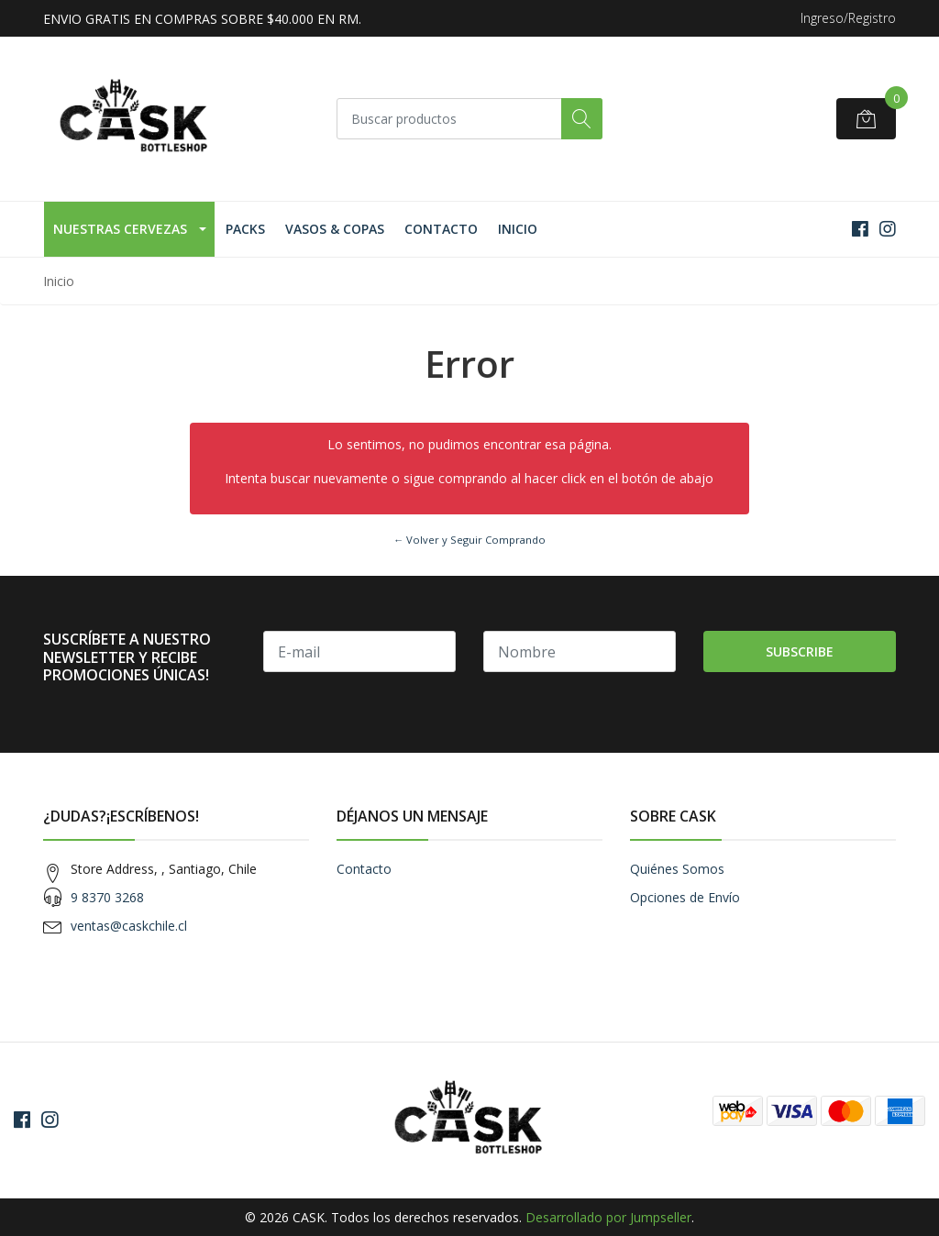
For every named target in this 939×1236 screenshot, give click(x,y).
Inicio (517, 228)
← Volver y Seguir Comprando (469, 539)
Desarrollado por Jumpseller (608, 1217)
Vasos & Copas (334, 228)
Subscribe (800, 651)
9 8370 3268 (107, 897)
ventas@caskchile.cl (129, 925)
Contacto (441, 228)
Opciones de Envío (685, 897)
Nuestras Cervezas (120, 228)
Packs (245, 228)
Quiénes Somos (677, 868)
